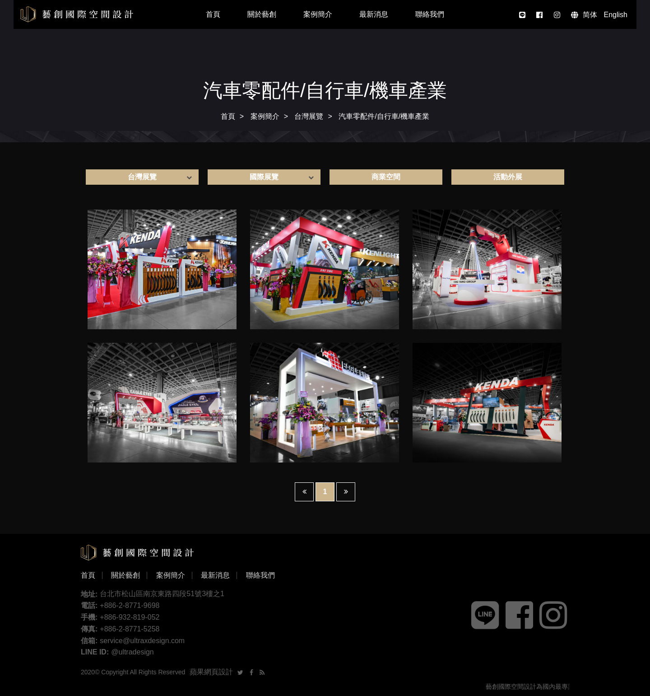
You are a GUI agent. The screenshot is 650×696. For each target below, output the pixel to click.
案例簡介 (317, 14)
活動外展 (507, 177)
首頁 (213, 14)
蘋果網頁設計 (211, 672)
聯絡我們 (429, 14)
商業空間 (385, 177)
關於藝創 (261, 14)
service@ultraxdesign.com (142, 641)
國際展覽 (264, 177)
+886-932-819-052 (129, 617)
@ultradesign (132, 652)
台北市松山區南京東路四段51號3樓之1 (162, 594)
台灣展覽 (308, 116)
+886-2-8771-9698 (129, 605)
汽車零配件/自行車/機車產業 (384, 116)
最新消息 (373, 14)
